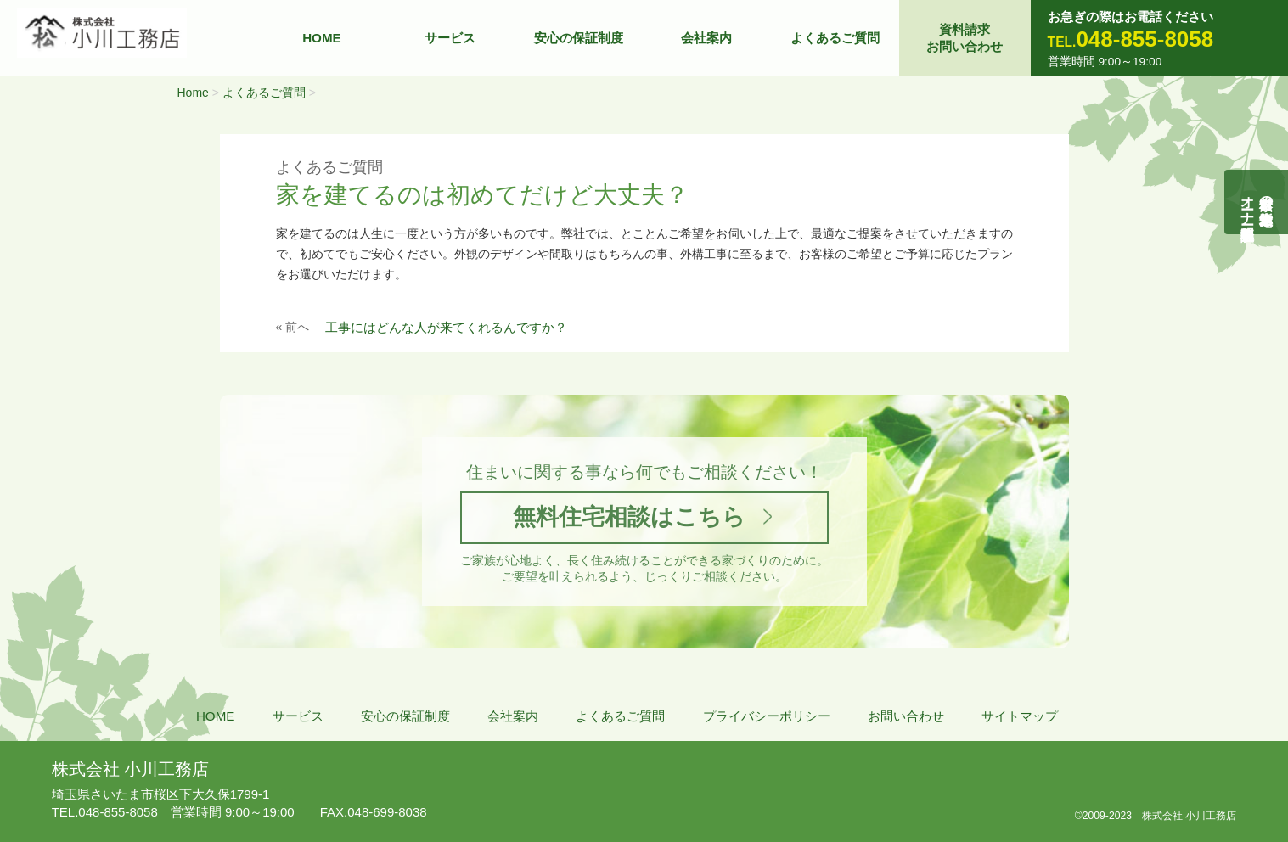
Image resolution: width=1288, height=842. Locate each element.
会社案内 (706, 38)
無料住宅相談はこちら (629, 517)
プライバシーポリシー (766, 716)
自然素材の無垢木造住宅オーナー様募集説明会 (1257, 202)
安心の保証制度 (578, 38)
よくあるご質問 (835, 38)
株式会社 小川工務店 (130, 765)
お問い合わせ (906, 716)
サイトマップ (1019, 716)
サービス (450, 38)
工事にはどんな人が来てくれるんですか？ (446, 327)
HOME (321, 38)
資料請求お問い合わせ (964, 37)
